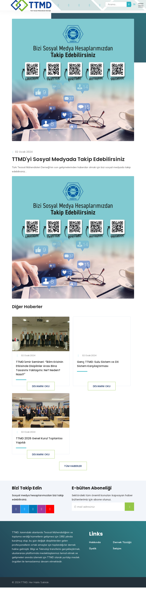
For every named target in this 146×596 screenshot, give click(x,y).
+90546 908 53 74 (25, 4)
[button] (141, 5)
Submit (130, 513)
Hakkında (96, 550)
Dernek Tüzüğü (123, 550)
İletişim (118, 557)
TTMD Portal (45, 5)
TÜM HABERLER (73, 472)
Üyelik (94, 557)
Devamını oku (40, 392)
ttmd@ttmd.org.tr (35, 4)
